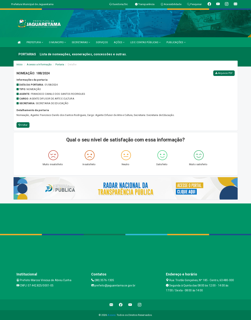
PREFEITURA (35, 42)
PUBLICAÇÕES (175, 42)
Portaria (59, 64)
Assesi (112, 315)
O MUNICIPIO (57, 42)
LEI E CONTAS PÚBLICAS (145, 42)
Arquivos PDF (224, 73)
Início (20, 64)
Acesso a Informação (39, 64)
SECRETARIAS (81, 42)
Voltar (23, 125)
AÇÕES (119, 42)
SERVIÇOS (102, 42)
